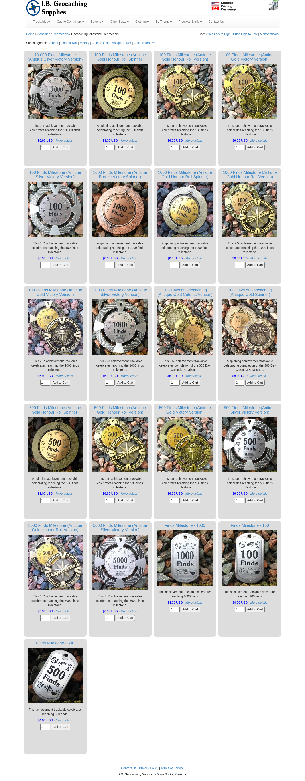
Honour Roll (69, 43)
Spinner (53, 43)
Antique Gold (101, 43)
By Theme (163, 21)
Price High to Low (245, 34)
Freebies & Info (190, 21)
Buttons (97, 21)
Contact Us (216, 21)
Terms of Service (172, 768)
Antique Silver (121, 43)
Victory (84, 43)
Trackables (41, 21)
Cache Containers (70, 21)
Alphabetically (269, 34)
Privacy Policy (148, 768)
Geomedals (61, 34)
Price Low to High (218, 34)
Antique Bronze (144, 43)
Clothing (142, 21)
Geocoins (43, 34)
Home (30, 34)
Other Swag (119, 21)
